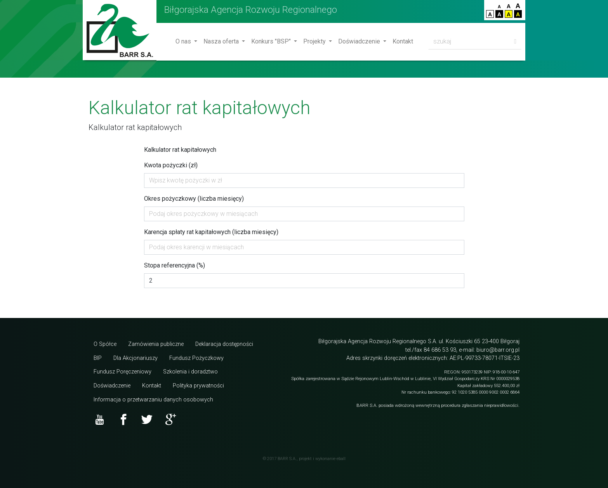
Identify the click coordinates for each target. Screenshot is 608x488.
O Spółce (105, 344)
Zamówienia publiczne (156, 344)
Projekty (315, 41)
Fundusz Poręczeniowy (122, 371)
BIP (98, 358)
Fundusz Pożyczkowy (196, 358)
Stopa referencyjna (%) (174, 265)
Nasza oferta (221, 41)
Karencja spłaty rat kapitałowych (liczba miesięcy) (211, 232)
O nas (184, 41)
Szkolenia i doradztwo (190, 371)
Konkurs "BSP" (271, 41)
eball (341, 458)
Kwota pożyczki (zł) (171, 165)
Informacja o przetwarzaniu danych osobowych (153, 399)
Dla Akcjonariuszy (135, 358)
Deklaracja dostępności (224, 344)
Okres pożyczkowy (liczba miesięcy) (194, 198)
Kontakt (403, 41)
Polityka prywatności (198, 385)
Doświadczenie (360, 41)
